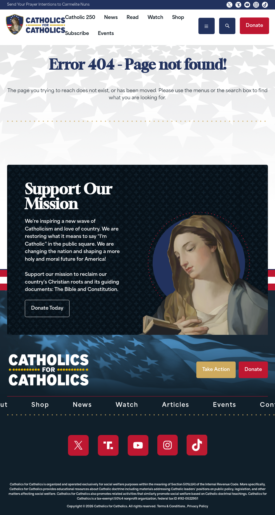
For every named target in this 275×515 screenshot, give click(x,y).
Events (106, 33)
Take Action (216, 369)
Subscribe (77, 33)
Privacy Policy (197, 506)
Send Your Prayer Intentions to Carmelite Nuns (48, 5)
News (111, 17)
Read (133, 17)
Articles (175, 405)
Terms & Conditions (171, 506)
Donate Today (47, 308)
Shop (178, 17)
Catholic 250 (80, 17)
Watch (155, 17)
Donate (254, 25)
